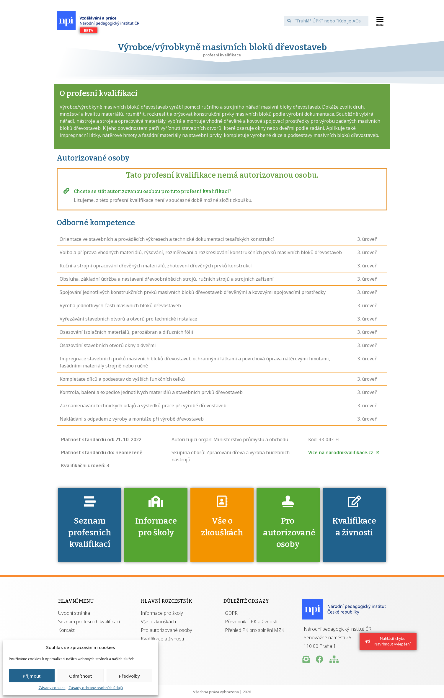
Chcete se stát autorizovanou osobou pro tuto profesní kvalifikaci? (152, 191)
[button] (380, 20)
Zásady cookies (52, 687)
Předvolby (129, 676)
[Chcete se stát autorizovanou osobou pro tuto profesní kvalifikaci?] (66, 191)
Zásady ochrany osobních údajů (95, 687)
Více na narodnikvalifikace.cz (344, 452)
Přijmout (32, 676)
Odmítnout (80, 676)
